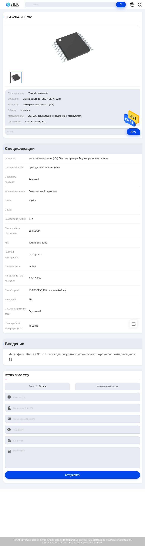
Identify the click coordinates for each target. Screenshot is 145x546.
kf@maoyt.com (75, 513)
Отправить (72, 474)
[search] (121, 4)
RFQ (133, 131)
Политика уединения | (24, 540)
